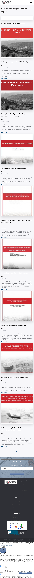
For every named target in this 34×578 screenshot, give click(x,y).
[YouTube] (20, 517)
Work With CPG (20, 505)
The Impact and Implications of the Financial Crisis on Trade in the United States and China (15, 429)
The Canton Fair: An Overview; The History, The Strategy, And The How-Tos (16, 221)
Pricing (14, 507)
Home (24, 484)
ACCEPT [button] (11, 545)
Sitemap (20, 509)
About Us (14, 501)
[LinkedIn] (15, 517)
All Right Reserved (14, 539)
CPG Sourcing (21, 539)
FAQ (14, 510)
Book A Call (25, 572)
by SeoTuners (20, 540)
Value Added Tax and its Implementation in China (14, 377)
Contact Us (24, 495)
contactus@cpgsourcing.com (17, 520)
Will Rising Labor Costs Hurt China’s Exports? (13, 168)
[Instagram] (17, 517)
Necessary (3, 566)
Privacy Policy (27, 539)
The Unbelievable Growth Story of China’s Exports (14, 273)
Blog (20, 501)
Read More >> (4, 78)
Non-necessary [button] (3, 573)
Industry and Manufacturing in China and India (13, 325)
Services (14, 504)
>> (18, 451)
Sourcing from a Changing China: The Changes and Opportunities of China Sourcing (14, 115)
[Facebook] (13, 517)
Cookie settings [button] (4, 545)
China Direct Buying (24, 487)
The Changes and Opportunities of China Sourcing (14, 62)
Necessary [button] (2, 565)
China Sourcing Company (24, 491)
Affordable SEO (14, 540)
